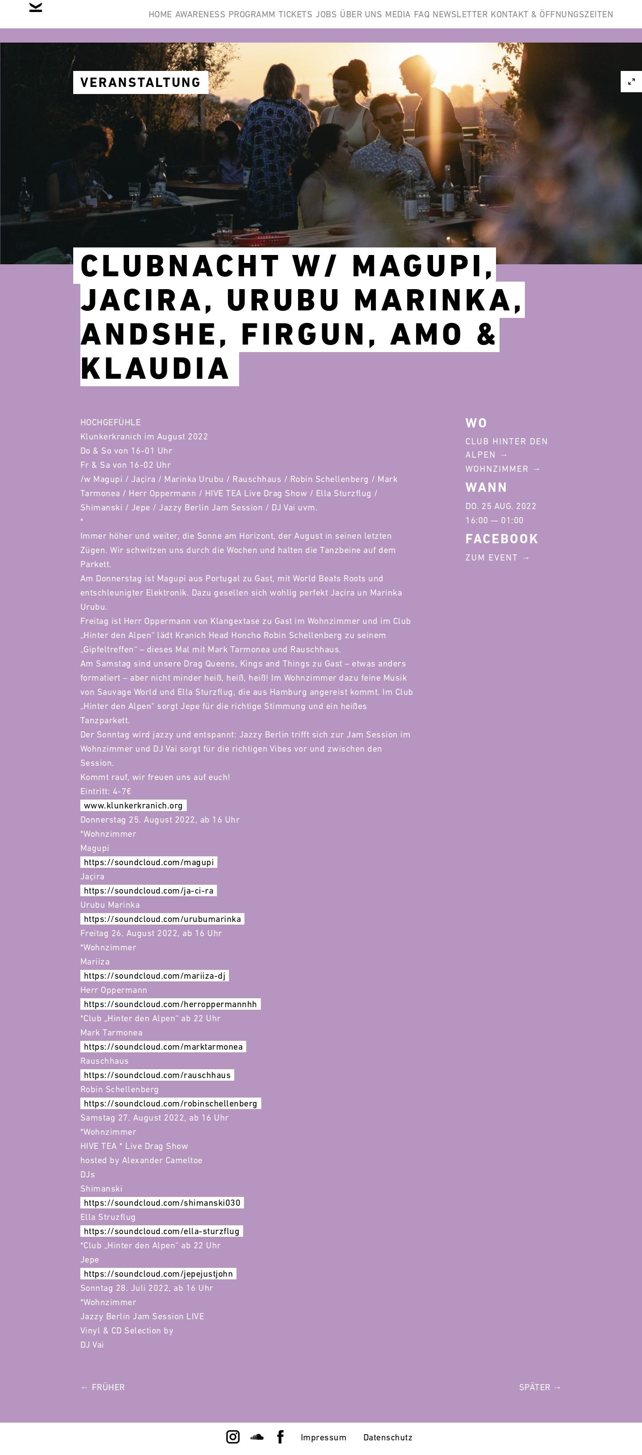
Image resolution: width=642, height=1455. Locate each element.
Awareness (224, 21)
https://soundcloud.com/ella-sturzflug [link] (162, 1231)
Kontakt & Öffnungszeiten (545, 64)
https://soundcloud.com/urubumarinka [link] (162, 919)
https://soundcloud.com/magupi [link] (149, 862)
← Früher (102, 1387)
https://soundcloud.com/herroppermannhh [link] (170, 1004)
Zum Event (491, 557)
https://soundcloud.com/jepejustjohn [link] (158, 1274)
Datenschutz (388, 1437)
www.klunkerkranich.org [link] (133, 805)
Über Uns (439, 21)
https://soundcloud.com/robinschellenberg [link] (171, 1103)
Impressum (324, 1437)
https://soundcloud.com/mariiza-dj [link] (155, 975)
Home (170, 21)
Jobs (391, 21)
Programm (289, 21)
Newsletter (579, 21)
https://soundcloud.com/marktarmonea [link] (163, 1046)
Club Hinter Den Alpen (506, 447)
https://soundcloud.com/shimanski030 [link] (162, 1203)
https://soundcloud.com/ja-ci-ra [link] (149, 890)
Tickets (347, 21)
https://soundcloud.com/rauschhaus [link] (157, 1075)
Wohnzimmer (497, 469)
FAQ (527, 21)
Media (490, 21)
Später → (540, 1387)
